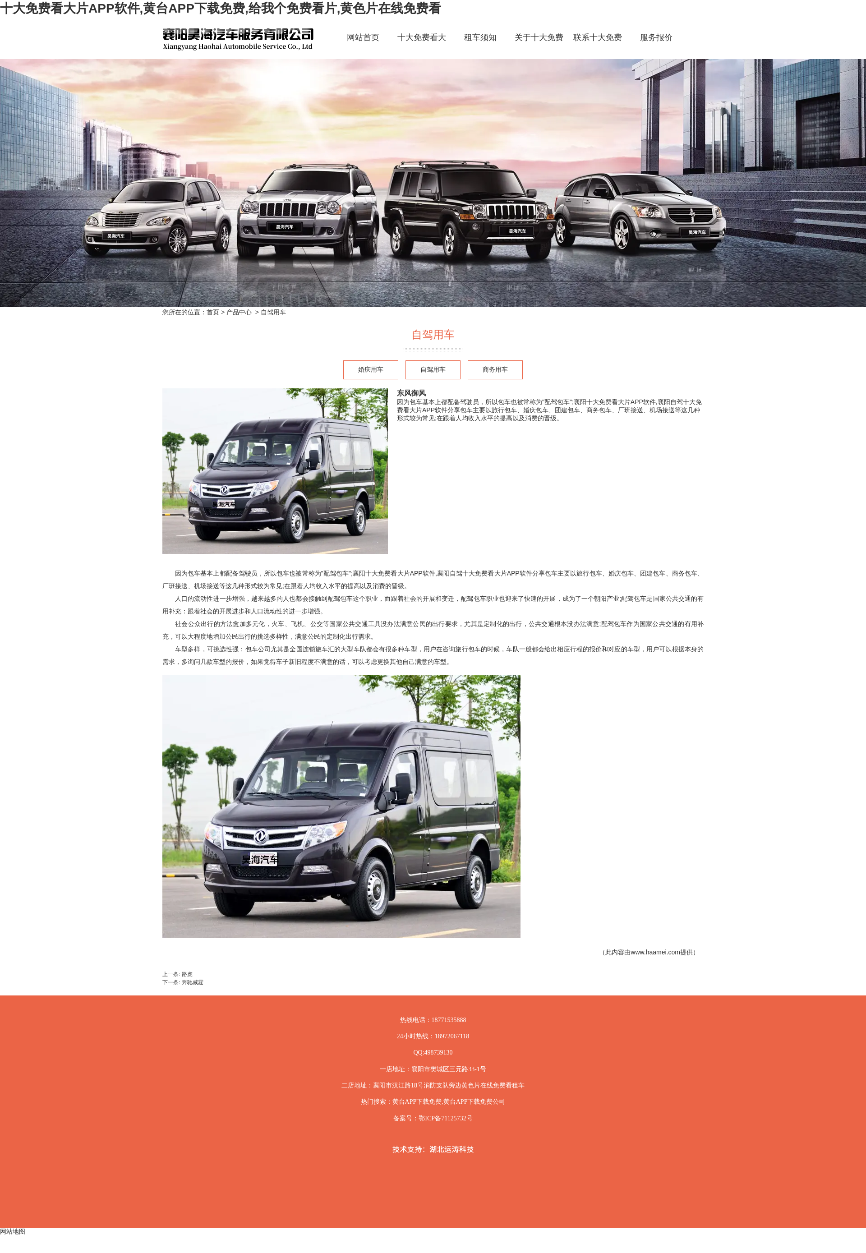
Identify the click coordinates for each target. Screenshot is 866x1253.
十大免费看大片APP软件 (421, 45)
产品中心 (239, 312)
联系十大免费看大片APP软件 (597, 45)
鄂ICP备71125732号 (445, 1118)
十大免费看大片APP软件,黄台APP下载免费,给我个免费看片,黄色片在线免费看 (220, 8)
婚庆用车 (370, 369)
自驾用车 (433, 369)
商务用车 (495, 369)
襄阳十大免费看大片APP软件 (394, 573)
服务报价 (656, 37)
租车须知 (480, 37)
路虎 (187, 974)
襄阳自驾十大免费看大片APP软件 (484, 573)
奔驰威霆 (192, 982)
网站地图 (12, 1231)
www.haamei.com (655, 952)
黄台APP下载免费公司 (474, 1101)
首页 (213, 312)
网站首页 (363, 37)
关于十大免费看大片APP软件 (539, 45)
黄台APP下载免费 (417, 1101)
